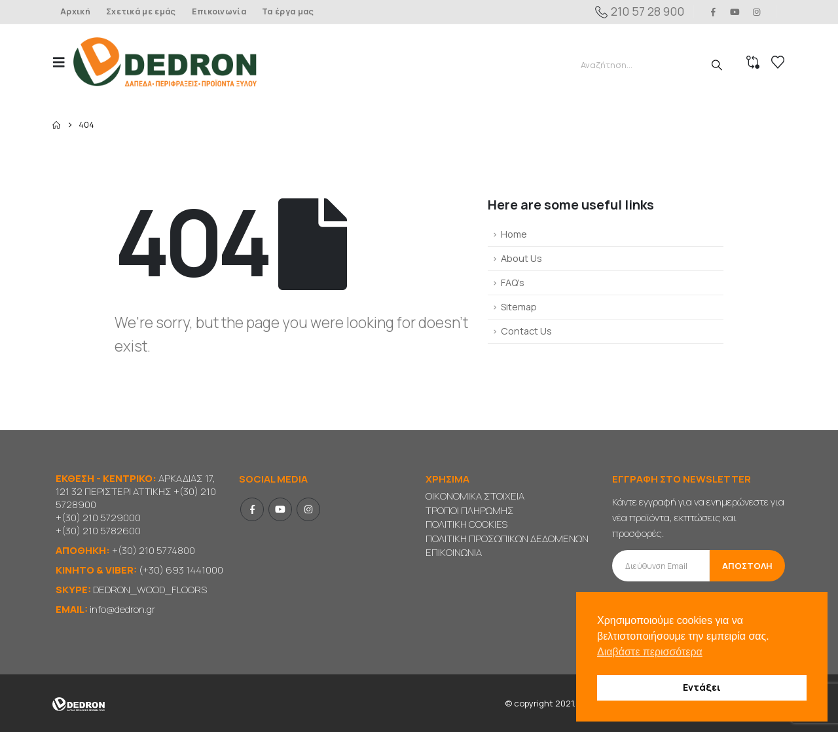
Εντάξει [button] (702, 687)
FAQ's (512, 282)
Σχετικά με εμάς (141, 11)
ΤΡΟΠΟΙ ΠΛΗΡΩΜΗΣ (470, 510)
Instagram (308, 509)
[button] (62, 62)
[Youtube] (735, 12)
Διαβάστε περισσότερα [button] (649, 651)
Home (514, 234)
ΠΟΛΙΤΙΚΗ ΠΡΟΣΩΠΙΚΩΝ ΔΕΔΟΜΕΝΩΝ (507, 538)
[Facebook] (713, 12)
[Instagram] (757, 12)
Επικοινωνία (219, 11)
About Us (521, 258)
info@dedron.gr (122, 609)
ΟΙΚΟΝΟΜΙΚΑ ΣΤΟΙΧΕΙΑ (475, 496)
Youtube (280, 509)
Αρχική (75, 11)
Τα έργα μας (288, 11)
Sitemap (519, 307)
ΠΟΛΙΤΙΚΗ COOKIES (466, 524)
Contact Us (526, 331)
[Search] (717, 65)
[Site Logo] (165, 61)
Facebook (252, 509)
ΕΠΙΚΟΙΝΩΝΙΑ (454, 552)
